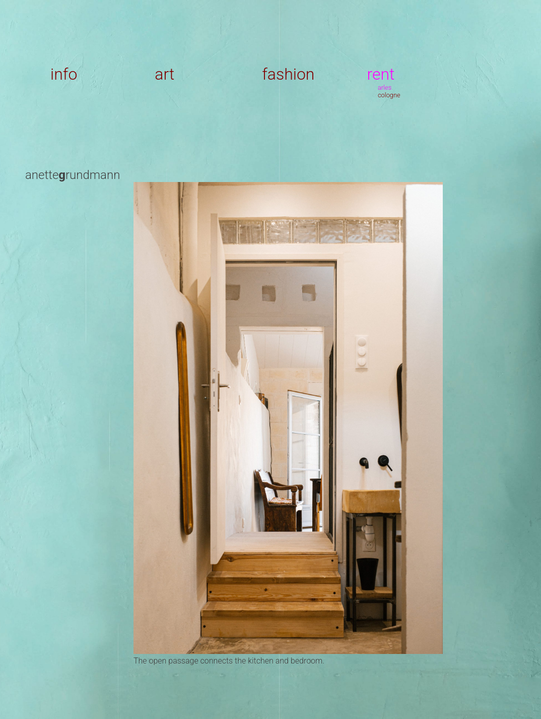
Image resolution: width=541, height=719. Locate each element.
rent (380, 74)
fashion (288, 74)
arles (384, 87)
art (164, 74)
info (63, 74)
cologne (389, 95)
